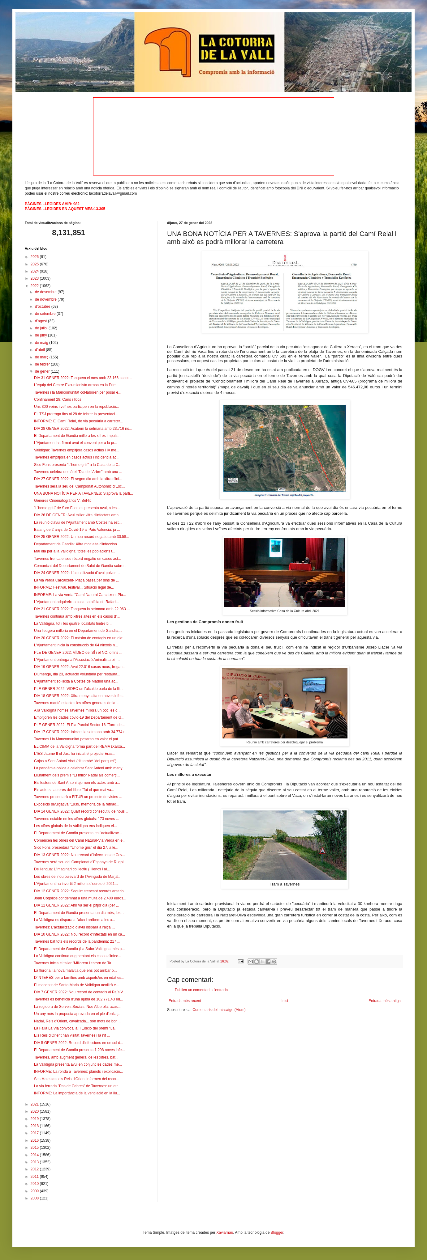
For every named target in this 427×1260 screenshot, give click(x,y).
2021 (35, 1104)
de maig (42, 342)
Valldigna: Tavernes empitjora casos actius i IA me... (76, 450)
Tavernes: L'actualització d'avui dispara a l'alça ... (74, 927)
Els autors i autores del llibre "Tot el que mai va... (74, 790)
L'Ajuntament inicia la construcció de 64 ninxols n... (76, 645)
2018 (35, 1126)
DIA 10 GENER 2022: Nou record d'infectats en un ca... (79, 934)
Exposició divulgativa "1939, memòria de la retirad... (76, 804)
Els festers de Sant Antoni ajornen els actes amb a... (77, 782)
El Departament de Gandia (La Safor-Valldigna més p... (79, 949)
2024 (35, 271)
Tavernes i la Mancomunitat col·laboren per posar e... (77, 392)
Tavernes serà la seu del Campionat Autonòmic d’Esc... (79, 486)
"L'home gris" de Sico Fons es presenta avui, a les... (77, 508)
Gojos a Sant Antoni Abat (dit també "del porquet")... (76, 761)
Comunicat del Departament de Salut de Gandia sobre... (80, 566)
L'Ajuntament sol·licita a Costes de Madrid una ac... (76, 681)
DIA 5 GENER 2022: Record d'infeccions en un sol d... (78, 1043)
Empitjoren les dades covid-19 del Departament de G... (79, 717)
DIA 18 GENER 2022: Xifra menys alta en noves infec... (79, 696)
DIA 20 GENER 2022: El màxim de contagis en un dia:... (80, 638)
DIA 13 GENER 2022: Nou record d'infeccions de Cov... (79, 855)
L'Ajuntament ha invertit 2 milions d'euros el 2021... (76, 884)
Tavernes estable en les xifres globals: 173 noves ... (76, 819)
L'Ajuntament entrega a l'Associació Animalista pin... (77, 659)
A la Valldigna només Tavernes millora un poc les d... (77, 710)
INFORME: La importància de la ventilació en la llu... (77, 1093)
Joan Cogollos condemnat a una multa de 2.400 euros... (80, 898)
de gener (43, 371)
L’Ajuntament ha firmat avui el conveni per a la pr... (75, 443)
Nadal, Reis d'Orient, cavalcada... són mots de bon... (77, 1021)
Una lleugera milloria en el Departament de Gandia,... (78, 630)
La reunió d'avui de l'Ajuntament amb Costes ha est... (78, 522)
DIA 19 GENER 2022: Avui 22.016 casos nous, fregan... (80, 667)
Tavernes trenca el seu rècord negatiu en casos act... (77, 558)
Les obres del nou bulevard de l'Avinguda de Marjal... (77, 876)
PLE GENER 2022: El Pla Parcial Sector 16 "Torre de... (79, 725)
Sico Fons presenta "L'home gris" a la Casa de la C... (77, 465)
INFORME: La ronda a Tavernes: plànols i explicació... (78, 1071)
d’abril (40, 350)
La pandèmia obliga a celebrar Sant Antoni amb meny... (79, 768)
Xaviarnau (224, 1232)
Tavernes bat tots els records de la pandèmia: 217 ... (77, 941)
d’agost (41, 321)
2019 (35, 1119)
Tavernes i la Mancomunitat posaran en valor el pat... (77, 739)
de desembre (46, 292)
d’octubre (43, 306)
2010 (35, 1184)
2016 (35, 1140)
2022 (35, 286)
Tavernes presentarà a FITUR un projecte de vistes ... (78, 797)
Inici (285, 1001)
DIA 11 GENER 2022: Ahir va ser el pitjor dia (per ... (76, 905)
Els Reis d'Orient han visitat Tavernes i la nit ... (72, 1035)
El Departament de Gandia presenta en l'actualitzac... (78, 833)
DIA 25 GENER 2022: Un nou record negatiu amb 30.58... (81, 537)
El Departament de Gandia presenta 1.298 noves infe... (79, 1050)
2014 (35, 1155)
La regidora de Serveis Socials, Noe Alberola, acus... (77, 1006)
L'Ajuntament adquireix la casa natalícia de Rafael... (76, 602)
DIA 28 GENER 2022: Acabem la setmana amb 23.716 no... (83, 428)
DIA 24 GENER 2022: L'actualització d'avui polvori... (77, 573)
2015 (35, 1147)
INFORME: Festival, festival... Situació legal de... (74, 587)
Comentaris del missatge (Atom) (218, 1010)
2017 (35, 1133)
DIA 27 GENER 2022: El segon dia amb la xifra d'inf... (78, 479)
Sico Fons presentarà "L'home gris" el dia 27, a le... (76, 847)
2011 (35, 1176)
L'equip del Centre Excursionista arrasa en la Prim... (76, 385)
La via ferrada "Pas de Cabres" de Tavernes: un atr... (77, 1086)
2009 (35, 1191)
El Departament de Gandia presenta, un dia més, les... (79, 913)
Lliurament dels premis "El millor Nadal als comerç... (77, 775)
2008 (35, 1198)
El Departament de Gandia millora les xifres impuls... (77, 435)
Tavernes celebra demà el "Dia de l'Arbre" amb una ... (78, 472)
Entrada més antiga (385, 1001)
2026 (35, 257)
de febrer (43, 364)
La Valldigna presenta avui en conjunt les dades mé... (78, 1064)
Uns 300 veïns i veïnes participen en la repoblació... (76, 406)
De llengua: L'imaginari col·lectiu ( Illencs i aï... (72, 869)
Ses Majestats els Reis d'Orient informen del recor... (76, 1079)
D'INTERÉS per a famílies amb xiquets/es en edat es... (79, 977)
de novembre (46, 299)
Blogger (277, 1232)
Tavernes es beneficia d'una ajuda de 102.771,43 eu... (78, 999)
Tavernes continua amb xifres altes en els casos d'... (77, 616)
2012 (35, 1169)
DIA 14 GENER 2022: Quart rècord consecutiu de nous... (81, 811)
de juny (41, 335)
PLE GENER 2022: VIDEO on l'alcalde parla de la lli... (78, 689)
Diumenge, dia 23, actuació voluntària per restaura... (77, 674)
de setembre (46, 313)
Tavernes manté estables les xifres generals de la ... (76, 703)
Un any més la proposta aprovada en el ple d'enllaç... (77, 1014)
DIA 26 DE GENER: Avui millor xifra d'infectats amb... (78, 515)
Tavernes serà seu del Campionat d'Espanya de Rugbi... (80, 862)
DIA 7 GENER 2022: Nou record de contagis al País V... (80, 992)
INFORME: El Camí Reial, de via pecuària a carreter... (78, 421)
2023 (35, 278)
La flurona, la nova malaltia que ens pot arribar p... (75, 970)
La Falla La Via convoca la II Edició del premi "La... (76, 1028)
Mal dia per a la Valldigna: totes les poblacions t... (74, 551)
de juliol (42, 328)
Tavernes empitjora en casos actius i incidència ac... (76, 457)
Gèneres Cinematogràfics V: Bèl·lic (63, 500)
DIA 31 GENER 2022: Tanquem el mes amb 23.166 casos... (83, 378)
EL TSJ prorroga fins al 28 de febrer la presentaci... (76, 414)
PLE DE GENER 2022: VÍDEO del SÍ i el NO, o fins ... (78, 652)
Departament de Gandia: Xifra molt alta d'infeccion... (77, 544)
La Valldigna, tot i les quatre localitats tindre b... (73, 623)
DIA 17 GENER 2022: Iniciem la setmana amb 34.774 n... (81, 732)
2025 (35, 264)
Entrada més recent (185, 1001)
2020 (35, 1111)
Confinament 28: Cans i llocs (57, 399)
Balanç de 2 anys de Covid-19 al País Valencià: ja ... (77, 529)
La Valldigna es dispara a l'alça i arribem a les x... (74, 920)
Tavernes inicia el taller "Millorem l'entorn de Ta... (74, 963)
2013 (35, 1162)
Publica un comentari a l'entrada (201, 990)
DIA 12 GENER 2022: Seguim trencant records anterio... (80, 891)
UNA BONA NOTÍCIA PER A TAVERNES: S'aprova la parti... (83, 493)
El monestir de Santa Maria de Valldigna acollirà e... (76, 985)
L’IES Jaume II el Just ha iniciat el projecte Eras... (74, 753)
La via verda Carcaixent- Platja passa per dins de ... (76, 580)
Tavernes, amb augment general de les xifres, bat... (76, 1057)
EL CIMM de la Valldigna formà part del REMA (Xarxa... (79, 746)
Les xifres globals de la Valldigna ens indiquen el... (75, 826)
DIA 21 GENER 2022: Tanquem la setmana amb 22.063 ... (82, 609)
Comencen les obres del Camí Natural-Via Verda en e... (80, 840)
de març (42, 357)
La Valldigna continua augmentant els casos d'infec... (77, 956)
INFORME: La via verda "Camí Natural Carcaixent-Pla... (80, 595)
